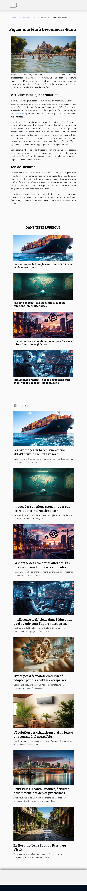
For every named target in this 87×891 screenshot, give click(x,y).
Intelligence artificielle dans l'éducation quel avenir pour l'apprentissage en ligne (41, 381)
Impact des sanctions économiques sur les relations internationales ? (39, 304)
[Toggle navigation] (13, 4)
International (25, 17)
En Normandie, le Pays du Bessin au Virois (39, 847)
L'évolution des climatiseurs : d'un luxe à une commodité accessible (43, 734)
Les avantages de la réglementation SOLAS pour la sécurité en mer (42, 265)
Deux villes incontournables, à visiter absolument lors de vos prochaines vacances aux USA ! (41, 793)
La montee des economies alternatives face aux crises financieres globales (42, 342)
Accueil (12, 17)
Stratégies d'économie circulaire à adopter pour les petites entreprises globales (39, 680)
